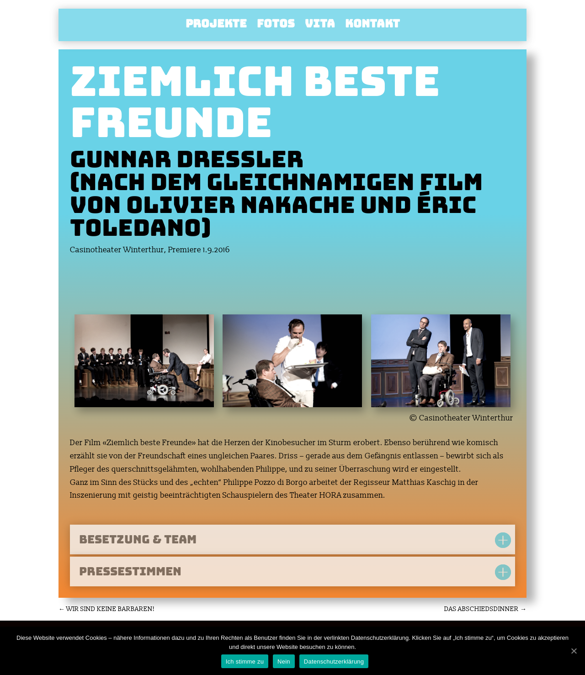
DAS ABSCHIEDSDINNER (485, 609)
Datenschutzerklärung (334, 661)
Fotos (276, 26)
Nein (283, 661)
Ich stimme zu (245, 661)
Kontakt (372, 26)
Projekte (216, 26)
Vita (320, 26)
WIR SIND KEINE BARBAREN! (106, 609)
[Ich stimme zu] (573, 650)
